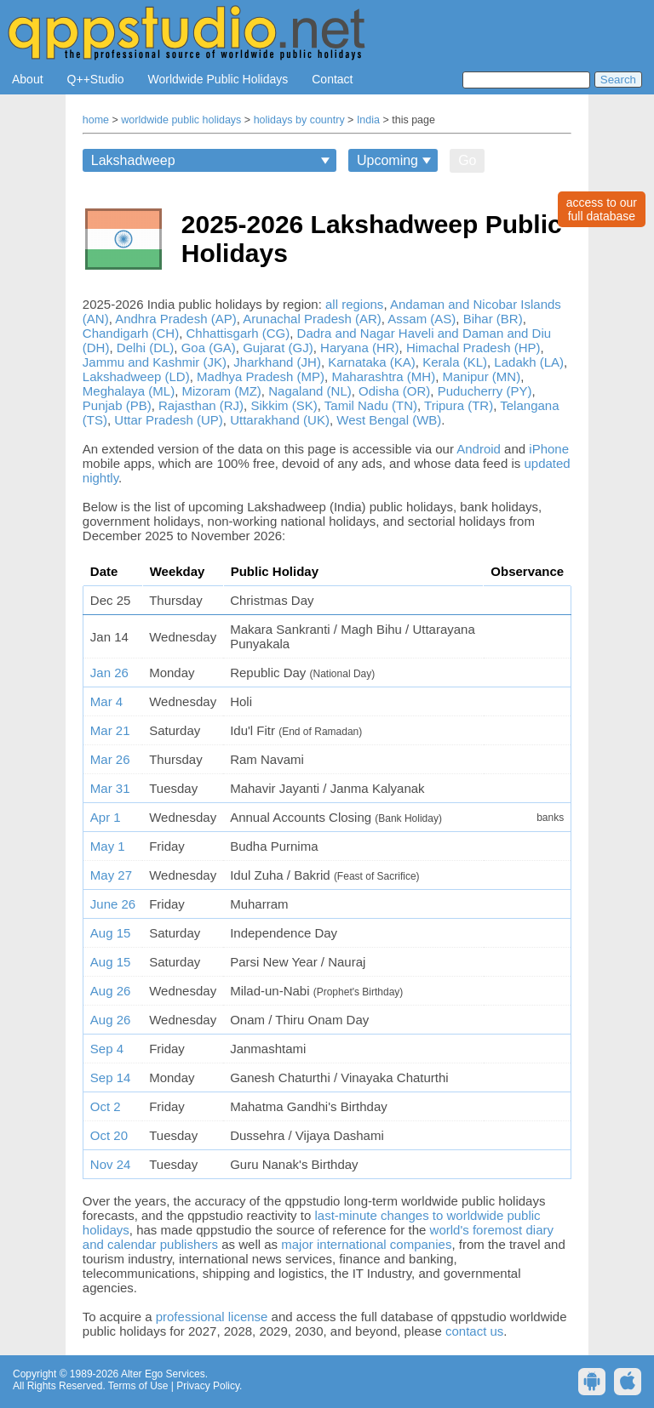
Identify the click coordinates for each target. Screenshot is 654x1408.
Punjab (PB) (117, 405)
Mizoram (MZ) (221, 391)
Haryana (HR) (359, 347)
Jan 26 (109, 672)
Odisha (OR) (394, 391)
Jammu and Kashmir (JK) (155, 362)
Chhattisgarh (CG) (238, 333)
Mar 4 (106, 701)
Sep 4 (106, 1048)
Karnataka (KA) (372, 362)
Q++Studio (95, 79)
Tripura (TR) (458, 405)
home (96, 120)
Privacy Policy (207, 1386)
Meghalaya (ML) (129, 391)
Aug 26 (110, 990)
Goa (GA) (208, 347)
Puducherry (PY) (485, 391)
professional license (212, 1316)
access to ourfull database (601, 209)
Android (478, 449)
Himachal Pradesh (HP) (473, 347)
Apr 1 (105, 817)
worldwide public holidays (181, 120)
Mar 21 (110, 730)
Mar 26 (110, 759)
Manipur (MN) (482, 376)
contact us (474, 1331)
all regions (354, 304)
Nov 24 (110, 1164)
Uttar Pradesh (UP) (168, 420)
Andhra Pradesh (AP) (176, 318)
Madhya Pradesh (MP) (260, 376)
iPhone (549, 449)
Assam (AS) (421, 318)
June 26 (112, 904)
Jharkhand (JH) (277, 362)
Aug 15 (110, 933)
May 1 (107, 846)
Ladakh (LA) (529, 362)
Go (467, 160)
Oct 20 (109, 1135)
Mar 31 (110, 788)
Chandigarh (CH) (131, 333)
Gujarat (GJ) (278, 347)
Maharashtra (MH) (383, 376)
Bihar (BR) (493, 318)
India (368, 120)
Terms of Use (138, 1386)
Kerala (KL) (454, 362)
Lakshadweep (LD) (136, 376)
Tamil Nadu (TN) (370, 405)
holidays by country (299, 120)
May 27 (111, 875)
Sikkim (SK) (283, 405)
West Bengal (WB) (388, 420)
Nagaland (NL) (310, 391)
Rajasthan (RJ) (201, 405)
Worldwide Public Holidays (218, 79)
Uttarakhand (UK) (280, 420)
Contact (332, 79)
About (27, 79)
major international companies (366, 1244)
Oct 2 (105, 1106)
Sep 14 (110, 1077)
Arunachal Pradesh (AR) (312, 318)
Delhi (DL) (146, 347)
